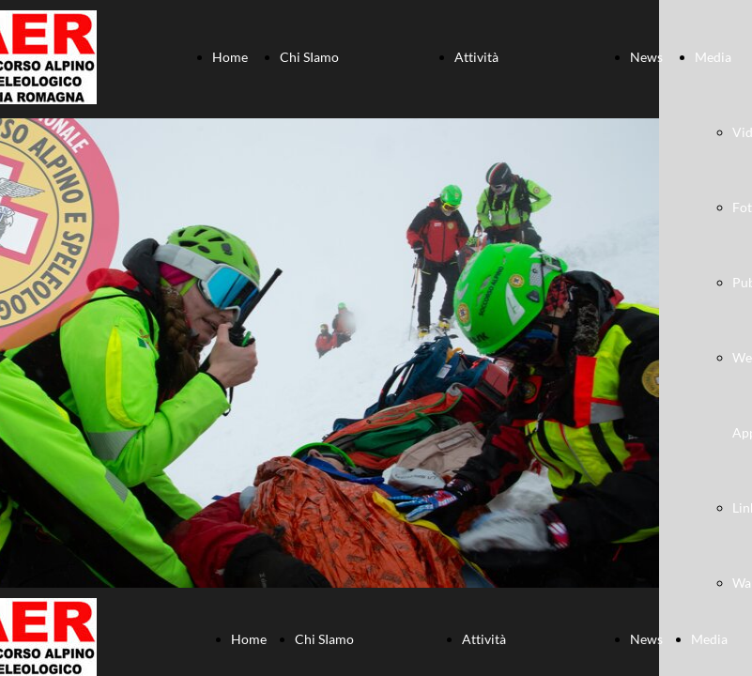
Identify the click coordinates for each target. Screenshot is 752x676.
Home (230, 57)
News (646, 57)
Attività (476, 57)
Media (713, 57)
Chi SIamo (309, 57)
